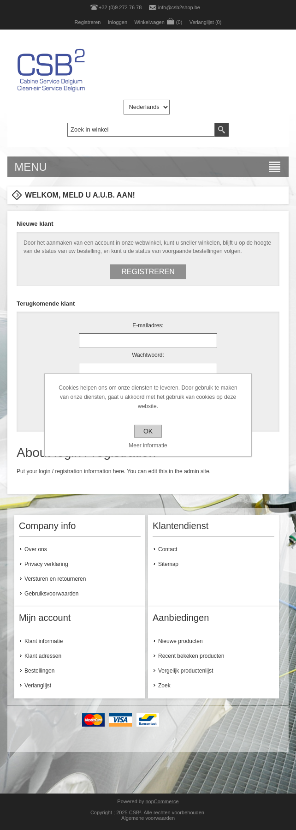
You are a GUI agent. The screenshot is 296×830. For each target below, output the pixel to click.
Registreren (88, 22)
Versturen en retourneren (55, 579)
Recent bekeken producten (191, 656)
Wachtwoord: (148, 355)
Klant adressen (42, 656)
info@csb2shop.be (179, 7)
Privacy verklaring (46, 564)
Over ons (35, 549)
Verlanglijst (37, 685)
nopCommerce (161, 801)
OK (148, 431)
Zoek (164, 685)
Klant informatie (43, 641)
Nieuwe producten (180, 641)
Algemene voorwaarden (148, 818)
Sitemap (168, 564)
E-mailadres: (147, 325)
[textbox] (141, 130)
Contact (167, 549)
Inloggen (117, 22)
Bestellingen (39, 671)
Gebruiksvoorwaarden (51, 593)
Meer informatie (148, 445)
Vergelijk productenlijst (185, 671)
